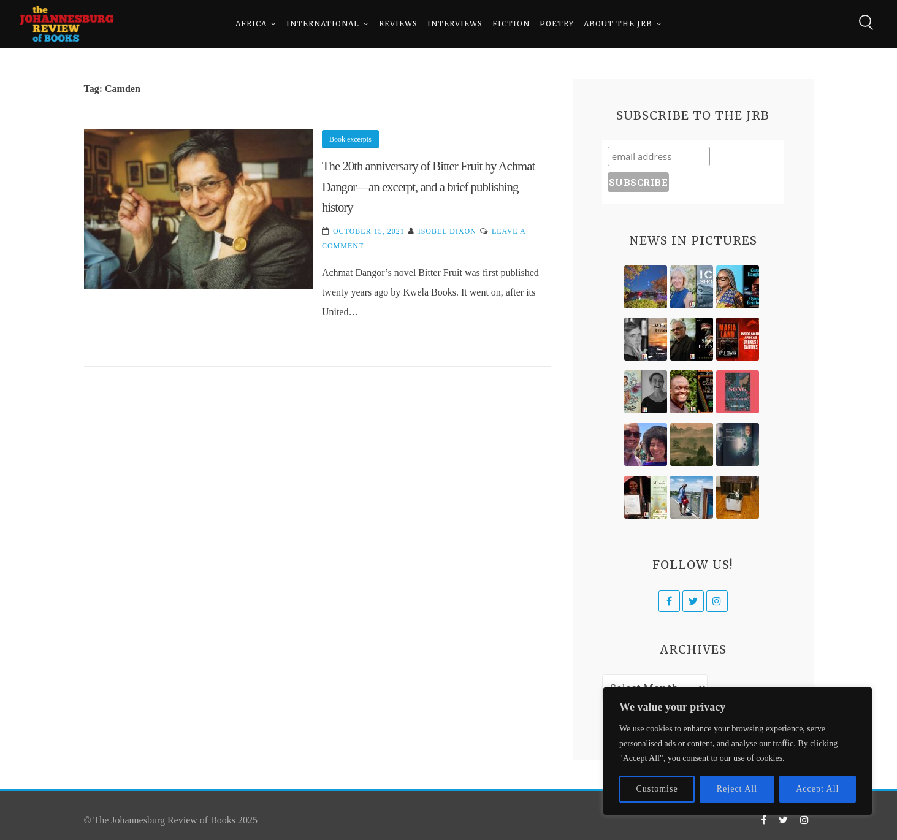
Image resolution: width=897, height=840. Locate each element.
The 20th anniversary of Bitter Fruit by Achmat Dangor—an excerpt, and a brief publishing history (428, 186)
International (322, 24)
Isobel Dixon (447, 231)
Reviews (398, 24)
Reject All (737, 788)
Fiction (511, 24)
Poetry (557, 24)
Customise (657, 788)
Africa (251, 24)
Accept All (817, 788)
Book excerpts (350, 139)
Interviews (455, 24)
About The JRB (618, 24)
